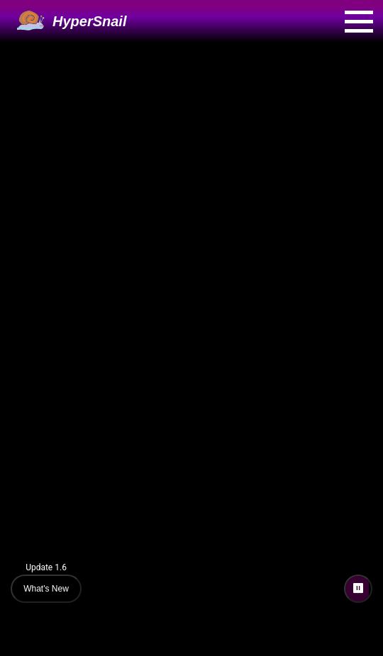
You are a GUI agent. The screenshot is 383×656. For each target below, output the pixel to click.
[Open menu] (359, 21)
